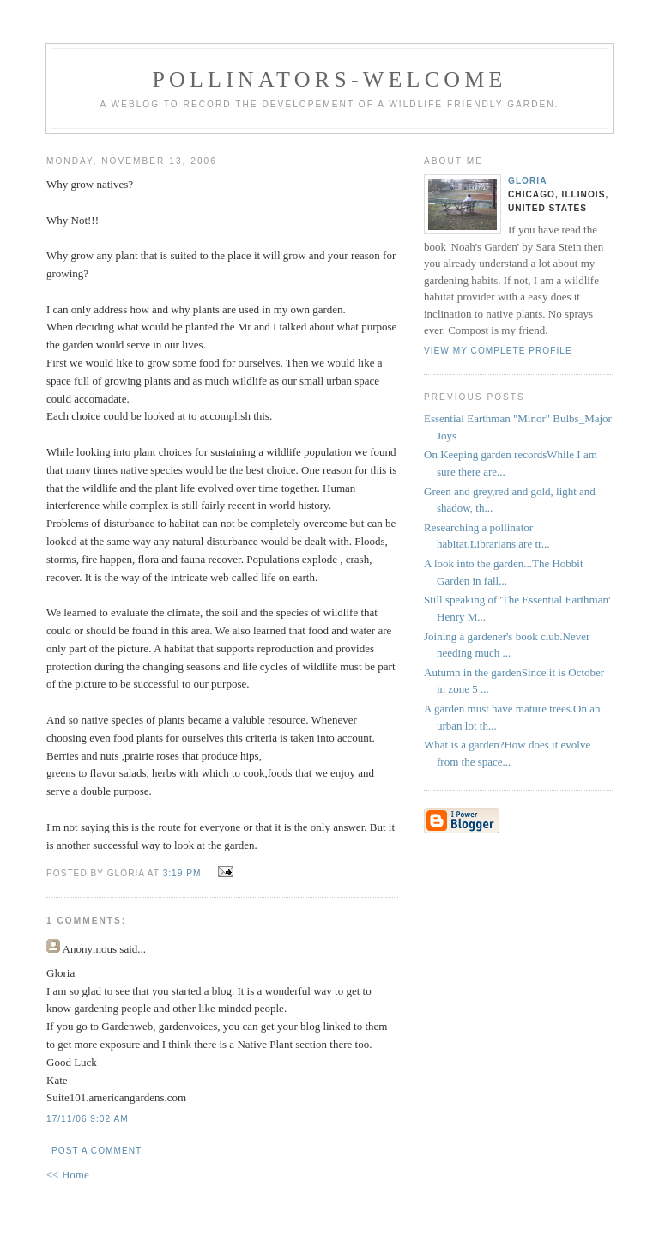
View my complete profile (498, 350)
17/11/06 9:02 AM (87, 1119)
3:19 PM (182, 873)
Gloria (527, 180)
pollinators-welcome (329, 79)
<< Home (67, 1174)
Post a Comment (96, 1150)
